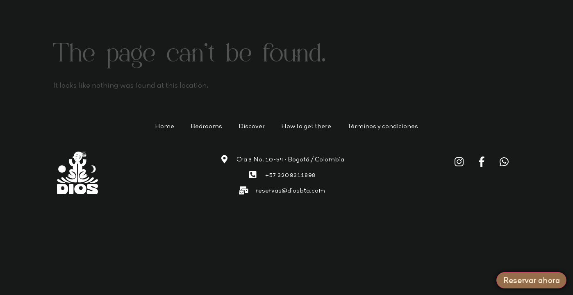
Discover (252, 126)
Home (164, 126)
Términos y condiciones (383, 126)
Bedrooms (206, 126)
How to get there (306, 126)
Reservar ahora (531, 280)
